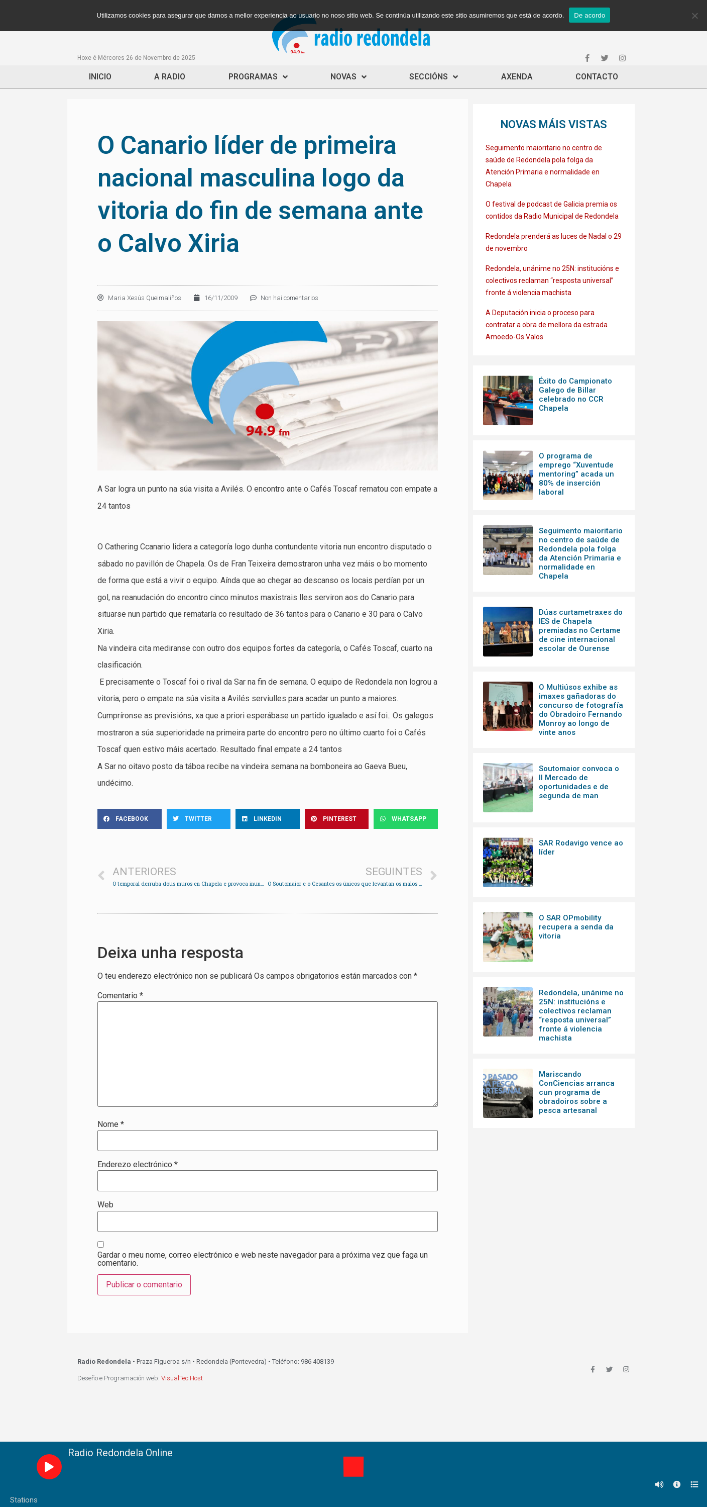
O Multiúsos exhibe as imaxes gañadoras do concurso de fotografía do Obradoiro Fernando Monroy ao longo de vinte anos (581, 710)
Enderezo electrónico (137, 1165)
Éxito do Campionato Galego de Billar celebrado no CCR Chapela (575, 394)
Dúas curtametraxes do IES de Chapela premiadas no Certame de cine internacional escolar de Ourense (581, 630)
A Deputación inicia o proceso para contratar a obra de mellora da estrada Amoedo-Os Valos (547, 325)
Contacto (596, 76)
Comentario (120, 996)
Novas (348, 77)
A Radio (169, 76)
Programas (258, 77)
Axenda (517, 76)
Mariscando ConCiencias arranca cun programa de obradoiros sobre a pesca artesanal (577, 1092)
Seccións (433, 77)
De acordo (589, 15)
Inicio (100, 76)
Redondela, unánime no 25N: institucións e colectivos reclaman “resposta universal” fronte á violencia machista (552, 280)
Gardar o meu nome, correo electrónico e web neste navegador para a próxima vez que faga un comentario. (262, 1259)
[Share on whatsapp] (406, 819)
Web (105, 1205)
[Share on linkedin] (267, 819)
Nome (110, 1124)
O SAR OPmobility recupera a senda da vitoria (576, 926)
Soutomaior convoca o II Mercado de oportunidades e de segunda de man (579, 782)
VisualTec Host (182, 1378)
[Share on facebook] (129, 819)
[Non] (694, 16)
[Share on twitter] (199, 819)
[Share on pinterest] (337, 819)
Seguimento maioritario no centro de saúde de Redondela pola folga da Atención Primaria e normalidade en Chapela (581, 553)
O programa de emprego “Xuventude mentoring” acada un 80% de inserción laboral (576, 474)
